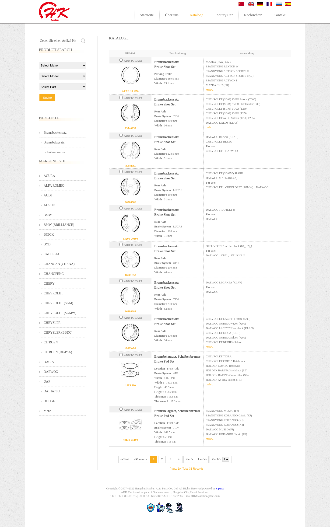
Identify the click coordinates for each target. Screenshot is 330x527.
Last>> (202, 459)
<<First (124, 459)
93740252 (130, 128)
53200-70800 (130, 238)
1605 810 (130, 385)
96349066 (130, 166)
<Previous (140, 459)
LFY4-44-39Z (130, 90)
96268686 (130, 202)
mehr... (210, 89)
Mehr (47, 411)
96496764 (130, 347)
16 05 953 (130, 275)
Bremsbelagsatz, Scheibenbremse (54, 144)
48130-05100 (130, 439)
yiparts (220, 488)
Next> (189, 459)
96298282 (130, 311)
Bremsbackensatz (55, 132)
